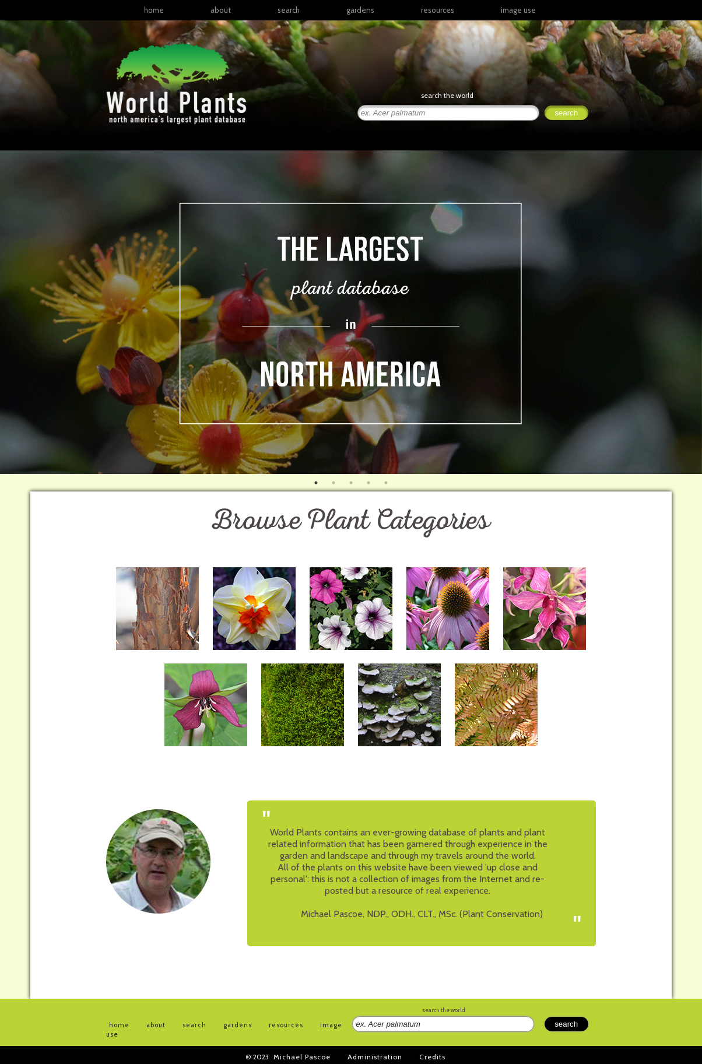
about (220, 10)
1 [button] (316, 483)
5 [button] (386, 483)
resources (286, 1025)
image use (518, 10)
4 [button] (368, 483)
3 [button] (351, 483)
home (154, 10)
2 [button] (333, 483)
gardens (360, 10)
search (289, 10)
